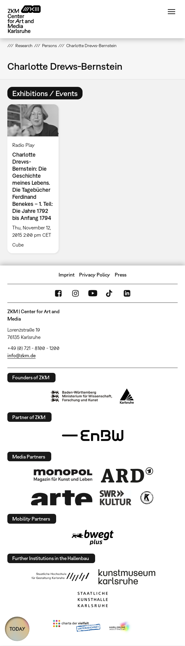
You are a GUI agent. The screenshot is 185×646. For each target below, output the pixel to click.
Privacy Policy (94, 274)
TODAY (17, 629)
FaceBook (58, 293)
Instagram (75, 293)
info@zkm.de (21, 355)
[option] (35, 178)
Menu (171, 11)
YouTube (93, 293)
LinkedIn (127, 293)
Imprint (67, 274)
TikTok (110, 293)
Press (120, 274)
